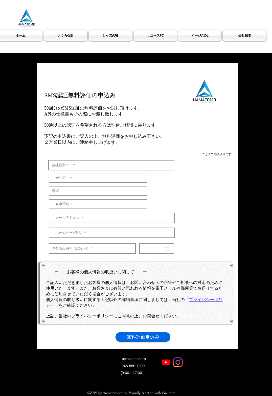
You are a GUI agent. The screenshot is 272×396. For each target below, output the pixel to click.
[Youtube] (166, 362)
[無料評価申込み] (142, 337)
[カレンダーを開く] (167, 249)
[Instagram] (178, 362)
